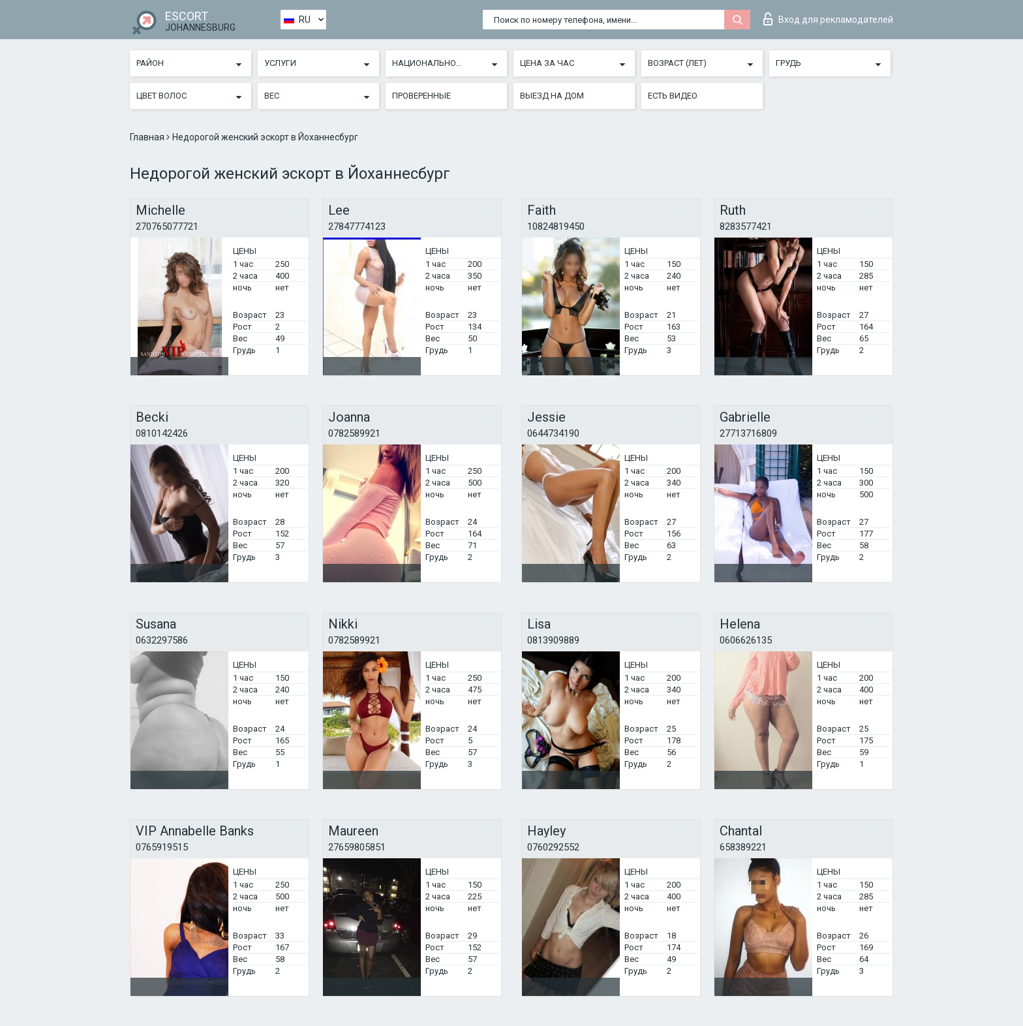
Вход (828, 19)
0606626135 (746, 640)
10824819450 (556, 226)
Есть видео (672, 96)
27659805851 (357, 847)
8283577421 (746, 226)
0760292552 (553, 847)
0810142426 (162, 433)
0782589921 (354, 433)
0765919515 (162, 847)
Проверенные (421, 96)
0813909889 (553, 640)
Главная (148, 137)
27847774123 (357, 226)
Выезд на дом (552, 96)
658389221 (743, 847)
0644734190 (553, 433)
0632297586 (162, 640)
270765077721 (167, 226)
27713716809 (748, 433)
